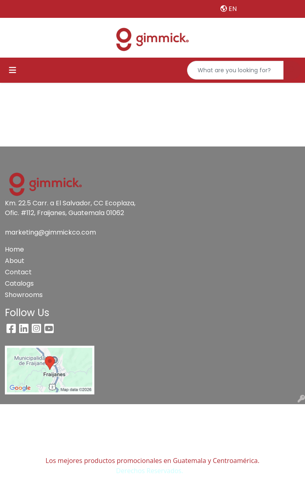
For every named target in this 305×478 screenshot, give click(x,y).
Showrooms (24, 294)
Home (14, 249)
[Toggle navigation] (12, 70)
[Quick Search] (235, 70)
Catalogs (19, 283)
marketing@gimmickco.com (50, 232)
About (14, 260)
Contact (18, 272)
